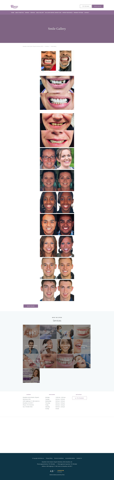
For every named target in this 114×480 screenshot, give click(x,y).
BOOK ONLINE (30, 306)
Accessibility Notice (70, 458)
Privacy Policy (49, 458)
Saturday (56, 407)
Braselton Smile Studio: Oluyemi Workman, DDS (33, 46)
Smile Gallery (53, 46)
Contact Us (79, 458)
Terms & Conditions (59, 458)
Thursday (56, 403)
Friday (56, 405)
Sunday (56, 409)
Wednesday (56, 401)
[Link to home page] (12, 6)
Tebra (63, 474)
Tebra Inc (42, 458)
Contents (47, 46)
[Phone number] (79, 398)
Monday (56, 397)
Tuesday (56, 399)
